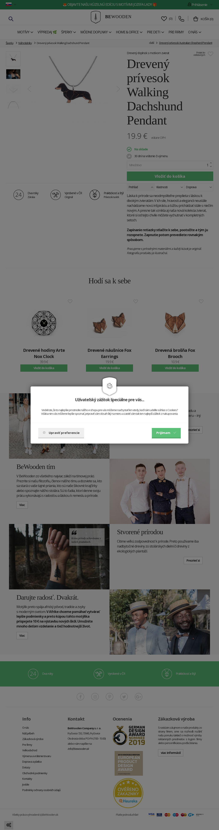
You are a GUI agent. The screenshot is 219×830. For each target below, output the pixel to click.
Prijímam (166, 433)
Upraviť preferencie (61, 433)
